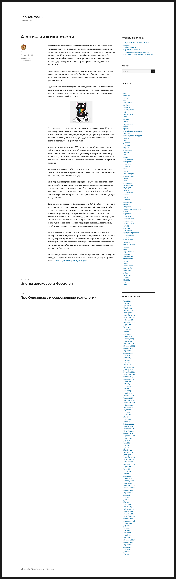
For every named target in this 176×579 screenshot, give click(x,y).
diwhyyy (126, 98)
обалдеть (126, 204)
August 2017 (127, 547)
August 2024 (127, 353)
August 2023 (127, 381)
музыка (126, 190)
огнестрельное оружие (132, 209)
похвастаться (128, 223)
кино (125, 169)
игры (125, 157)
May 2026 (127, 303)
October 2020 (128, 462)
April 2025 (127, 334)
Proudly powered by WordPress (43, 569)
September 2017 (129, 545)
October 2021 (128, 433)
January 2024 (128, 370)
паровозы (127, 214)
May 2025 (126, 332)
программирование (131, 233)
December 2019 (129, 486)
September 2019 (129, 493)
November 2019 (129, 488)
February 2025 (128, 339)
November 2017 (129, 540)
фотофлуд (127, 271)
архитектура (128, 124)
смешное (126, 247)
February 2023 (128, 396)
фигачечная (128, 266)
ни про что (127, 202)
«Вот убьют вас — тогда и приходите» (138, 54)
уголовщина (128, 259)
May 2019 (126, 502)
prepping (126, 107)
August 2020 (127, 467)
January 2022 (128, 426)
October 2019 (128, 490)
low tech (126, 105)
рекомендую (128, 240)
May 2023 (126, 389)
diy (124, 100)
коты (125, 181)
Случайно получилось (131, 50)
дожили (126, 143)
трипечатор (128, 256)
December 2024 (129, 344)
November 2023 (129, 374)
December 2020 (129, 457)
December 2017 (128, 538)
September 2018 (129, 521)
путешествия (128, 235)
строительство (129, 252)
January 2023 (128, 398)
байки (125, 126)
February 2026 (128, 310)
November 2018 (129, 516)
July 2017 (126, 549)
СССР (125, 249)
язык (125, 285)
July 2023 (126, 384)
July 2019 (126, 497)
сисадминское (129, 245)
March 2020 (127, 478)
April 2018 (127, 533)
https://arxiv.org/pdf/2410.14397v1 (71, 261)
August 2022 (127, 410)
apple (125, 93)
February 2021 (128, 452)
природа (126, 228)
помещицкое (128, 219)
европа (126, 148)
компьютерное (26, 60)
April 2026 (127, 306)
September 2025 (129, 322)
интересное (25, 58)
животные (127, 150)
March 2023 (127, 393)
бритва (126, 129)
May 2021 (126, 445)
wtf (124, 112)
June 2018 (126, 528)
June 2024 (127, 358)
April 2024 (127, 363)
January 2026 (128, 313)
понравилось (128, 221)
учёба (125, 263)
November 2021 (129, 431)
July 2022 (126, 412)
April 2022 (127, 419)
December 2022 (129, 400)
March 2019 (127, 507)
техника (126, 254)
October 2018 (128, 519)
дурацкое (126, 145)
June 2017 (126, 552)
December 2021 (128, 429)
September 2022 (129, 407)
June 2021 (126, 443)
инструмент (128, 159)
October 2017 (128, 542)
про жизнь (127, 230)
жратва (126, 152)
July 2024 (126, 355)
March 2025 (127, 336)
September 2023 (129, 379)
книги (125, 171)
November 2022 (129, 403)
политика (127, 216)
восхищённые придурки (132, 136)
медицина (127, 188)
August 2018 (127, 523)
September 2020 (129, 464)
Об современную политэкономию (136, 52)
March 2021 (127, 450)
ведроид (126, 133)
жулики (126, 155)
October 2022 (128, 405)
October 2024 (128, 348)
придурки (127, 226)
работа (126, 237)
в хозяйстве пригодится (132, 131)
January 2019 (128, 512)
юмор (125, 282)
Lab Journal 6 (32, 17)
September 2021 (129, 436)
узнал (125, 261)
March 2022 (127, 422)
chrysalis (126, 96)
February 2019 (128, 509)
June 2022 (127, 415)
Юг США (126, 280)
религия (126, 242)
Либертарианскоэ (130, 47)
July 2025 (126, 327)
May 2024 (126, 360)
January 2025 (128, 341)
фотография (128, 268)
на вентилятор (129, 193)
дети (125, 140)
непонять (127, 200)
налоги (126, 195)
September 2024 (129, 351)
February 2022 (128, 424)
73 (124, 88)
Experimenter (26, 52)
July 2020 (126, 469)
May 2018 (126, 530)
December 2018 (128, 514)
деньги (126, 138)
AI (124, 91)
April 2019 (127, 504)
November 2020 (129, 459)
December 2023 (129, 372)
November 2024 (129, 346)
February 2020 (128, 481)
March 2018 (127, 535)
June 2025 (127, 329)
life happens (127, 103)
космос (126, 178)
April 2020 (127, 476)
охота (125, 211)
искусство (127, 164)
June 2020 (127, 471)
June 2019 (127, 500)
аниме (125, 122)
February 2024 (128, 367)
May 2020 (126, 474)
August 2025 (127, 325)
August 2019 (127, 495)
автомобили (128, 114)
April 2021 (127, 448)
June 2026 (127, 301)
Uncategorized (128, 110)
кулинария (127, 183)
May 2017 (126, 554)
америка (126, 119)
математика (25, 63)
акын (125, 117)
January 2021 (128, 455)
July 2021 (126, 441)
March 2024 (127, 365)
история (126, 167)
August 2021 (127, 438)
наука (125, 197)
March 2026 (127, 308)
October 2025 (128, 320)
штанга (126, 278)
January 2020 (128, 483)
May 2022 (126, 417)
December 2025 (129, 315)
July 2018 (126, 526)
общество (127, 207)
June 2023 (127, 386)
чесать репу (127, 275)
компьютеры (128, 176)
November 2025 (129, 318)
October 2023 (128, 377)
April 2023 (127, 391)
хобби (125, 273)
